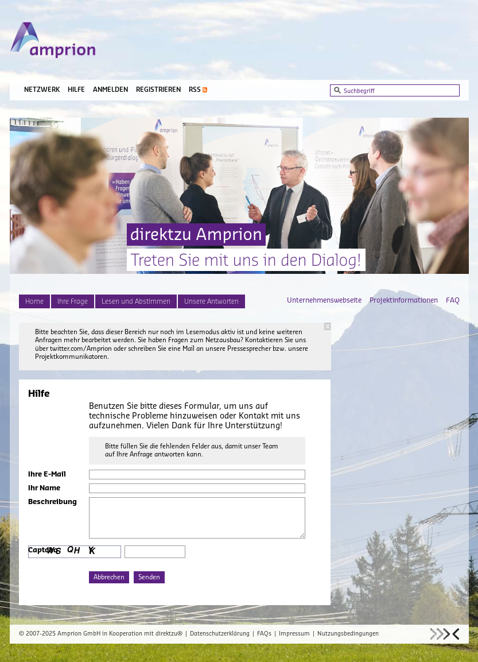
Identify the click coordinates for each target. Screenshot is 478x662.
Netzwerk (42, 90)
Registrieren (158, 90)
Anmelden (110, 90)
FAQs (264, 634)
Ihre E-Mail (47, 474)
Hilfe (76, 90)
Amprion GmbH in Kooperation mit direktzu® (119, 634)
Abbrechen (109, 577)
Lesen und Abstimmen (136, 301)
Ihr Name (44, 488)
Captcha (43, 550)
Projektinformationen (404, 300)
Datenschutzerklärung (220, 634)
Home (34, 301)
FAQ (453, 300)
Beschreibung (52, 501)
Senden (149, 577)
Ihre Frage (72, 301)
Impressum (294, 634)
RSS (195, 90)
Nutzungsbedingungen (348, 634)
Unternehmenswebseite (324, 300)
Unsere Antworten (211, 301)
